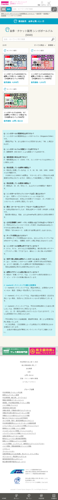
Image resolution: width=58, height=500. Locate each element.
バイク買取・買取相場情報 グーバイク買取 (16, 446)
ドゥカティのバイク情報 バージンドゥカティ (17, 431)
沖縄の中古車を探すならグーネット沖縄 (15, 413)
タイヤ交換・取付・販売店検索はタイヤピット (18, 420)
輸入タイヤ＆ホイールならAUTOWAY (15, 418)
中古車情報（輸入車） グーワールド (14, 397)
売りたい (16, 498)
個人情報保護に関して (29, 365)
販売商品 (46, 13)
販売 (8, 9)
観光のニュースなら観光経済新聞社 (14, 438)
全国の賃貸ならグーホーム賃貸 (12, 436)
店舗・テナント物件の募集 (29, 378)
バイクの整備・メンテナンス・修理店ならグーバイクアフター (23, 444)
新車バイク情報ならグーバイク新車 (14, 441)
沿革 (29, 372)
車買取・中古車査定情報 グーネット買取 (16, 403)
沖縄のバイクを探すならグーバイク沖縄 (15, 415)
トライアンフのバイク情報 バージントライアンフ (19, 433)
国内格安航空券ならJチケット (12, 459)
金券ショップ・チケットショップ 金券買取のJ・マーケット (18, 13)
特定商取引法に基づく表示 (29, 362)
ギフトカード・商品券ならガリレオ (14, 456)
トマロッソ (6, 449)
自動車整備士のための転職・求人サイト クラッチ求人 (20, 454)
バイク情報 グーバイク (10, 405)
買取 (3, 9)
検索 (54, 9)
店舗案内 (54, 498)
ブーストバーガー (8, 451)
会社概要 (29, 368)
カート (49, 5)
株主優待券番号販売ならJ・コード (14, 462)
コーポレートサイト (29, 382)
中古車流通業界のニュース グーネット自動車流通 (19, 423)
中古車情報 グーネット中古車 (12, 392)
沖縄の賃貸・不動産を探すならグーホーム (16, 410)
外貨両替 (41, 498)
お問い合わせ (29, 375)
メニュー (54, 3)
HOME (4, 498)
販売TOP (39, 13)
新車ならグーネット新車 (10, 395)
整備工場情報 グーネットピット (13, 400)
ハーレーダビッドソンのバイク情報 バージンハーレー (20, 426)
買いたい (29, 498)
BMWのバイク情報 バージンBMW (13, 428)
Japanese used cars (9, 408)
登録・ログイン (42, 5)
